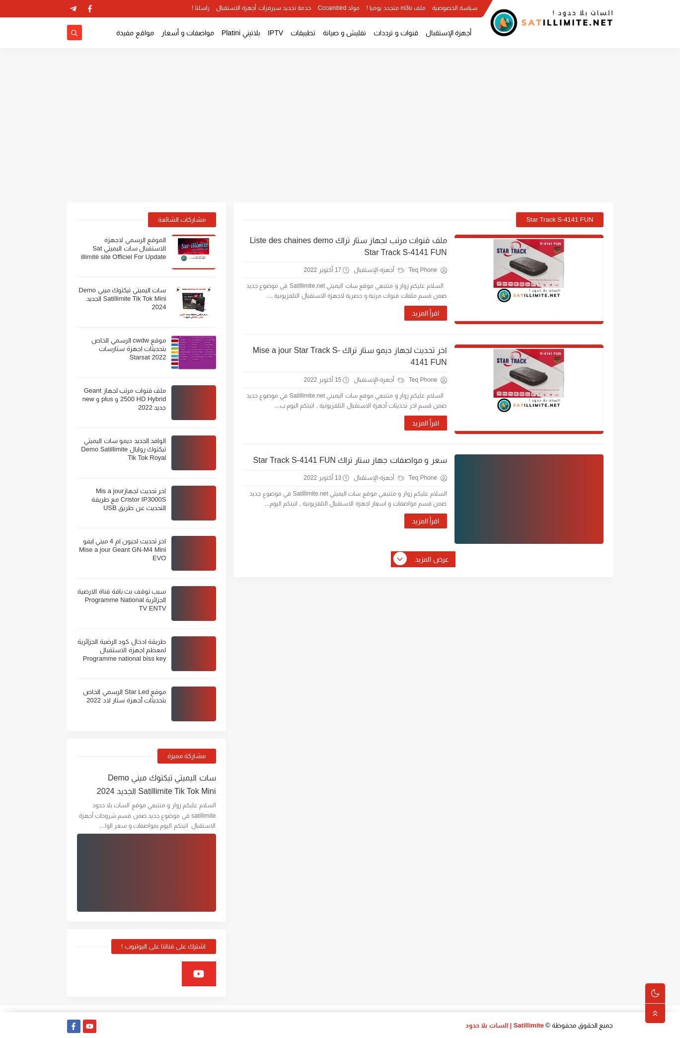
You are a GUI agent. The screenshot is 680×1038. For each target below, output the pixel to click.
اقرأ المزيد (426, 313)
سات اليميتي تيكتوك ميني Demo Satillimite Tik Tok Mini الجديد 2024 (122, 298)
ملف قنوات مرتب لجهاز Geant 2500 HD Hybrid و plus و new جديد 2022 (124, 399)
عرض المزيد (421, 559)
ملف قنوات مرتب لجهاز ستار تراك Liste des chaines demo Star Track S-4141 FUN (348, 246)
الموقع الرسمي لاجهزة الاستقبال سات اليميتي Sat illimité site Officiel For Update (123, 248)
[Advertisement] (340, 125)
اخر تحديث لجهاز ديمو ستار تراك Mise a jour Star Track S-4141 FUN (350, 356)
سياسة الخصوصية (454, 7)
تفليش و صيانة (344, 33)
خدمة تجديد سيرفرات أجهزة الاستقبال (263, 7)
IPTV (275, 33)
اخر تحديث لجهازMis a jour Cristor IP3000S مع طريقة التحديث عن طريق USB (128, 499)
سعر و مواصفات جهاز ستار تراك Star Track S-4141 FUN (350, 460)
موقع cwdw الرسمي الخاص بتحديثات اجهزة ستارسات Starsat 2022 (128, 349)
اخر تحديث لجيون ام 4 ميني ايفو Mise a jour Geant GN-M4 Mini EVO (122, 549)
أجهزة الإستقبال (449, 33)
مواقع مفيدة (135, 33)
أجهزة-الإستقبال (379, 269)
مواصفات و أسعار (187, 33)
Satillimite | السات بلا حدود (504, 1025)
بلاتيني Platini (241, 33)
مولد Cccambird (339, 7)
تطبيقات (303, 33)
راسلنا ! (201, 7)
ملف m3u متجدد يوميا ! (396, 7)
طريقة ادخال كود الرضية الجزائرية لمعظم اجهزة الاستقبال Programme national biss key (121, 650)
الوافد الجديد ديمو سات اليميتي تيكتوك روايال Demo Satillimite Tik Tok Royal (123, 449)
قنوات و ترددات (396, 33)
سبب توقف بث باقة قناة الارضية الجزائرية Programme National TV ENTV (121, 600)
